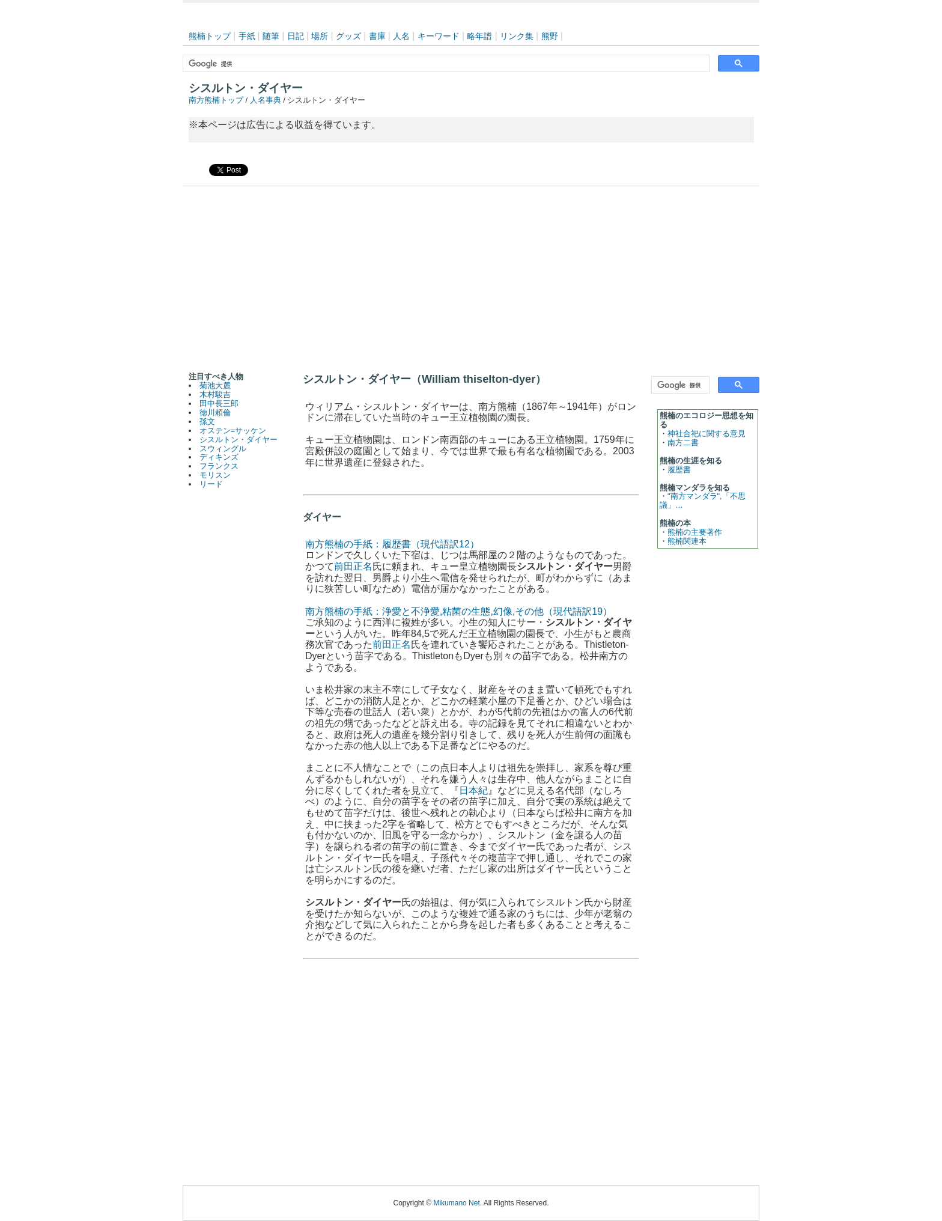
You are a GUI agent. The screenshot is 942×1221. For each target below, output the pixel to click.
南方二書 (683, 442)
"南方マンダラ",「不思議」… (703, 501)
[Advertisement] (471, 276)
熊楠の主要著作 (694, 532)
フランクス (219, 465)
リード (211, 484)
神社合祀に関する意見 (706, 433)
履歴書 (679, 469)
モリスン (215, 475)
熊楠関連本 (686, 541)
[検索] (445, 63)
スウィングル (222, 448)
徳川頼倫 (215, 412)
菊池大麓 (215, 385)
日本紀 (473, 790)
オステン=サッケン (232, 430)
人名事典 (265, 100)
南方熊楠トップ (216, 100)
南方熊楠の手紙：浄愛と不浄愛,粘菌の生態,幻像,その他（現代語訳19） (458, 611)
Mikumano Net (456, 1203)
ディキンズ (219, 456)
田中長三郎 (219, 403)
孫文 (207, 421)
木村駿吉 (215, 394)
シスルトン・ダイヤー (238, 439)
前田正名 (353, 566)
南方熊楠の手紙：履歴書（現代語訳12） (392, 544)
